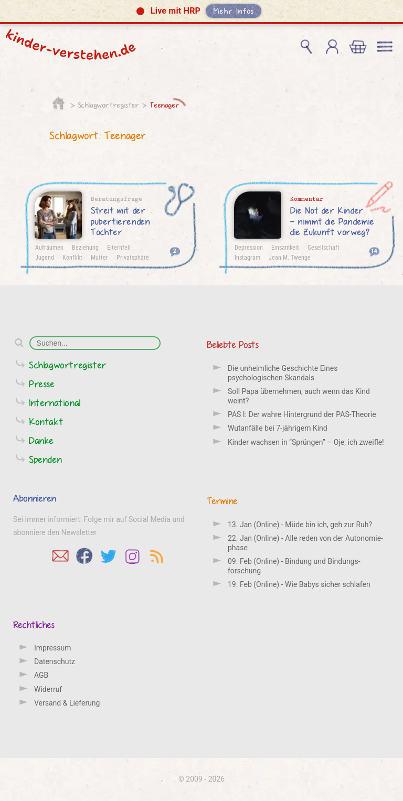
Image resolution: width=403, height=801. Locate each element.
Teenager (164, 105)
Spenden (45, 459)
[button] (201, 12)
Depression (249, 247)
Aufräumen (49, 247)
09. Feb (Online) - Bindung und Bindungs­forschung (294, 566)
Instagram (247, 257)
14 (374, 250)
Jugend (44, 257)
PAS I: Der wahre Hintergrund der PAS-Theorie (302, 414)
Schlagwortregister (109, 105)
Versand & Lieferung (67, 703)
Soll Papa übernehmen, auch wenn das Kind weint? (299, 396)
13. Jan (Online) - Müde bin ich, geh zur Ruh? (300, 524)
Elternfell (119, 247)
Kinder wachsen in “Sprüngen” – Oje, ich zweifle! (306, 442)
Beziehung (85, 247)
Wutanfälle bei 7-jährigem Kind (277, 428)
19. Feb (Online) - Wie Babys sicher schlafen (299, 584)
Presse (42, 383)
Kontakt (46, 421)
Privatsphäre (132, 257)
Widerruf (48, 689)
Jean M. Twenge (290, 257)
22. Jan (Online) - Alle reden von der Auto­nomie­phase (305, 543)
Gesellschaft (323, 247)
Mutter (99, 257)
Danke (41, 440)
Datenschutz (54, 661)
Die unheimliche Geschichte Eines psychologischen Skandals (282, 373)
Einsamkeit (285, 247)
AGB (41, 675)
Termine (222, 500)
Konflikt (72, 257)
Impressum (52, 648)
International (55, 402)
